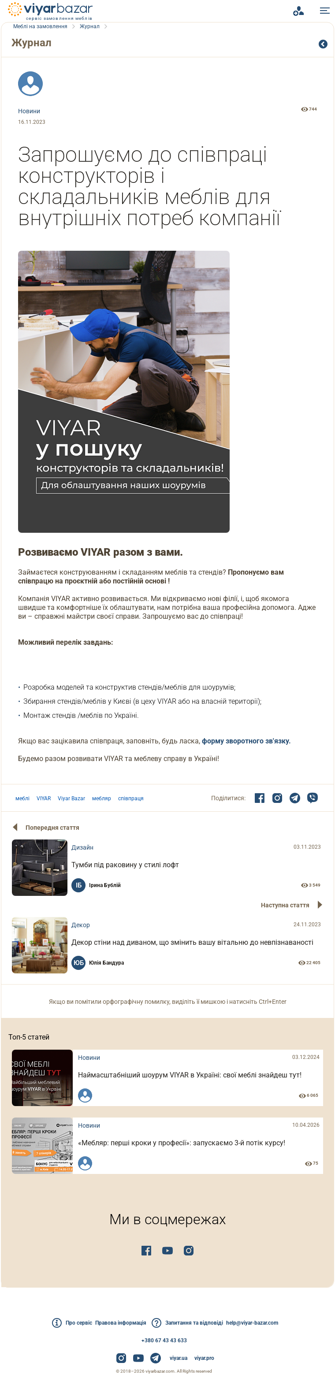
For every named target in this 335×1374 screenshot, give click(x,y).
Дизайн (107, 850)
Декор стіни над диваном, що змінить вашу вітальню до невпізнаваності (189, 947)
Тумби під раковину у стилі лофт (149, 867)
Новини (32, 111)
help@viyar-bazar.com (266, 1323)
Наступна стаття (282, 907)
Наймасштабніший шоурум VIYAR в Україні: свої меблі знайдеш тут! (200, 1083)
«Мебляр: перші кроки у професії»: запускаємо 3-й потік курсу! (199, 1153)
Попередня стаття (55, 827)
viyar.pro (204, 1358)
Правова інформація (116, 1323)
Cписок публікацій (323, 44)
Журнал (37, 43)
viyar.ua (178, 1358)
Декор (105, 930)
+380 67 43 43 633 (164, 1340)
